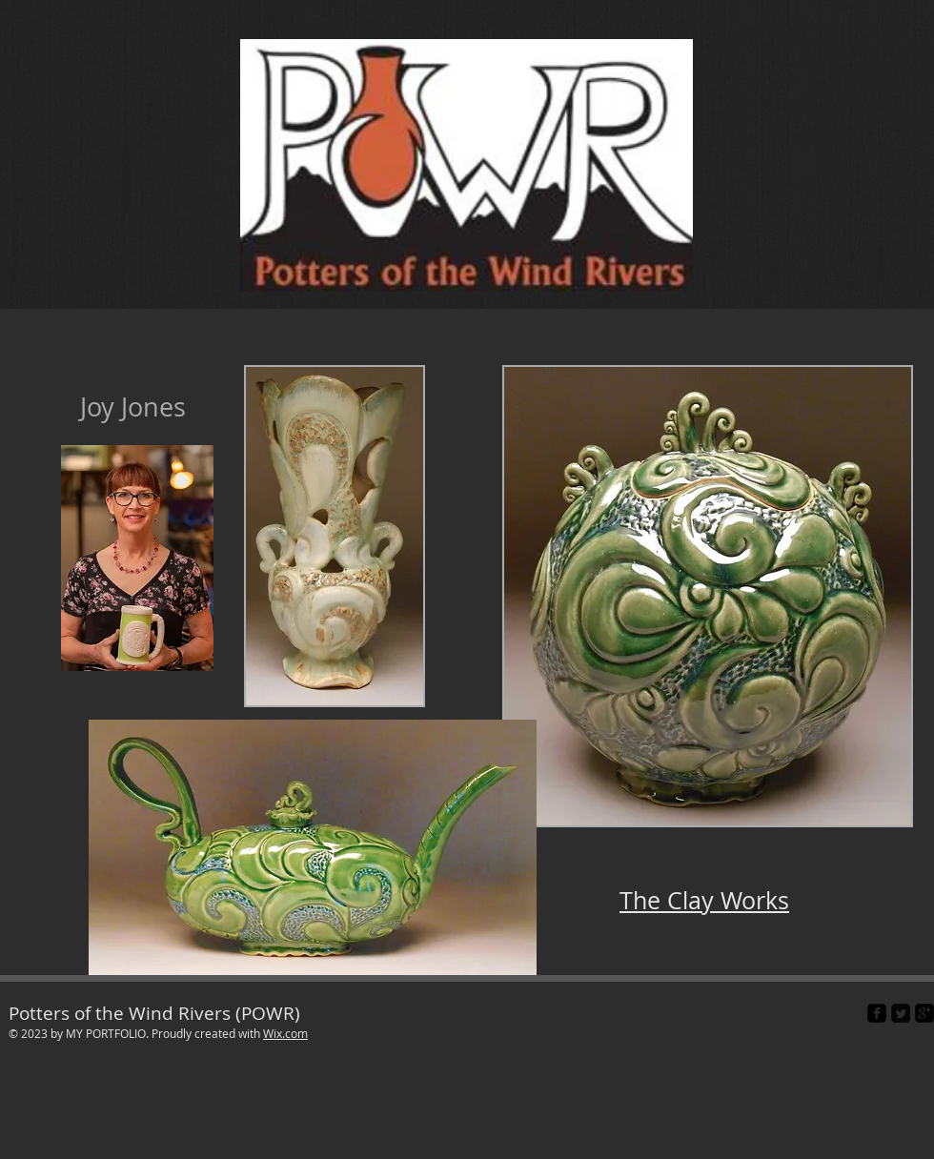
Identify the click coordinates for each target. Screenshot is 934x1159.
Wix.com (285, 1033)
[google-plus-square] (924, 1013)
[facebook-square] (876, 1013)
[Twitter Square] (900, 1013)
